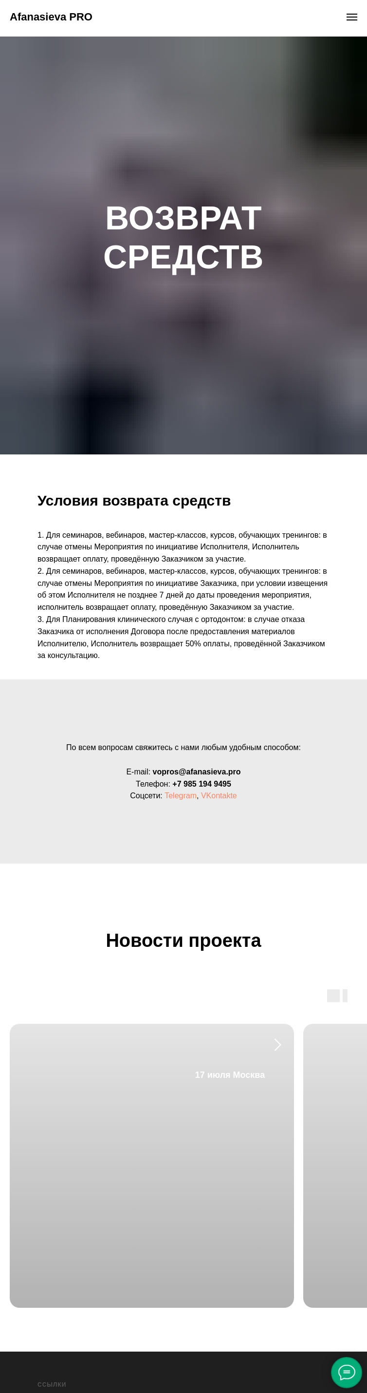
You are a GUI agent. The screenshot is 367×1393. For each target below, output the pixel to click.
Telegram (181, 795)
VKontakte (219, 795)
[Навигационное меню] (352, 17)
